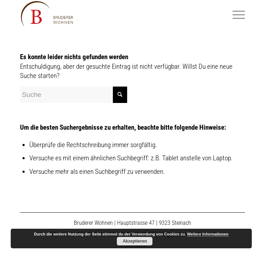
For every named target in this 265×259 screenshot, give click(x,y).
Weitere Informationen (208, 234)
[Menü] (235, 14)
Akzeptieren (134, 241)
